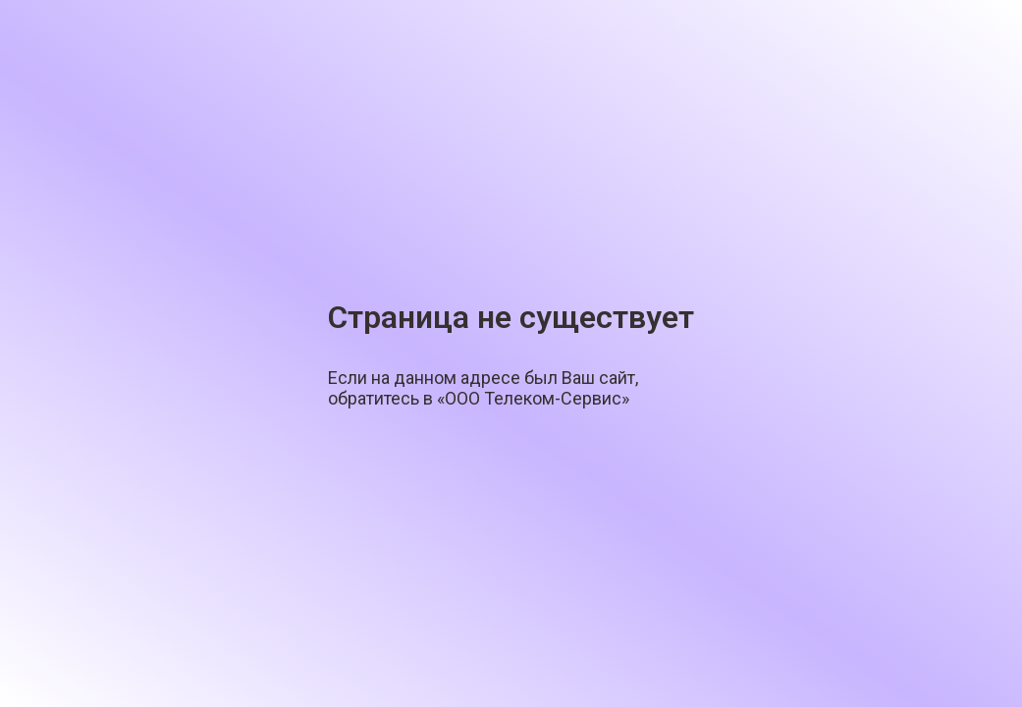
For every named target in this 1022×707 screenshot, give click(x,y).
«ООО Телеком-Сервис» (533, 398)
